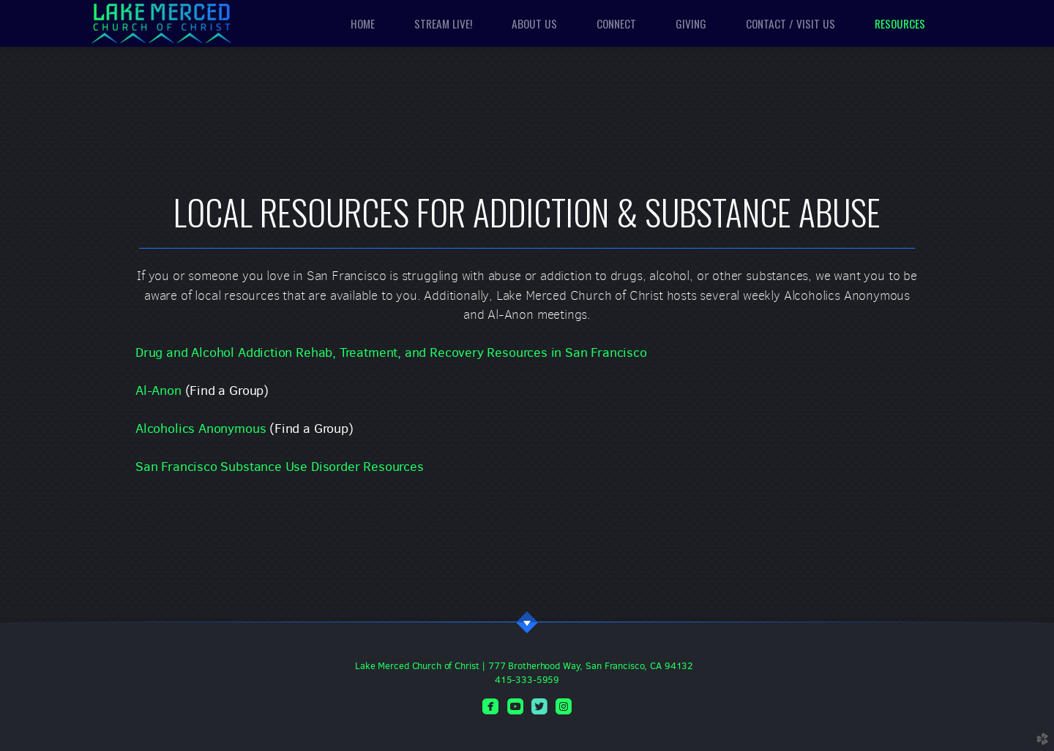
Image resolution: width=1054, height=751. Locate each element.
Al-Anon (158, 390)
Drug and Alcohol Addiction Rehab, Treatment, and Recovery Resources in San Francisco (391, 352)
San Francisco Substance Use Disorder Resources (279, 466)
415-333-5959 (527, 679)
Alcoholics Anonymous (200, 428)
